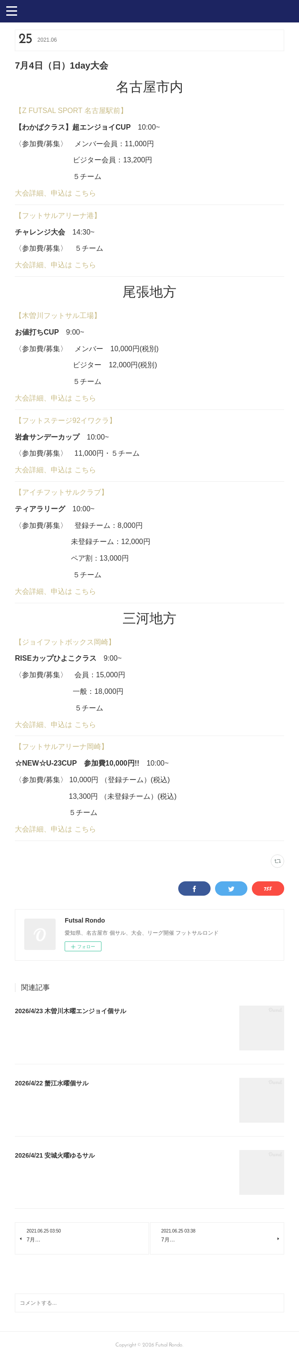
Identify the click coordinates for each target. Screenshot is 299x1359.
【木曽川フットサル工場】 (58, 315)
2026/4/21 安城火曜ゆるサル (55, 1155)
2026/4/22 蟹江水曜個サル (51, 1083)
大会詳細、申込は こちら (55, 193)
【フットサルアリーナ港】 (58, 215)
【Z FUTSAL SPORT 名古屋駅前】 (71, 110)
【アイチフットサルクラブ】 (61, 492)
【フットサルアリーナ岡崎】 (61, 746)
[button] (11, 10)
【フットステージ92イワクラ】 (65, 420)
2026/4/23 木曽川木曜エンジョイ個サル (70, 1011)
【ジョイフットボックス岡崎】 (65, 642)
